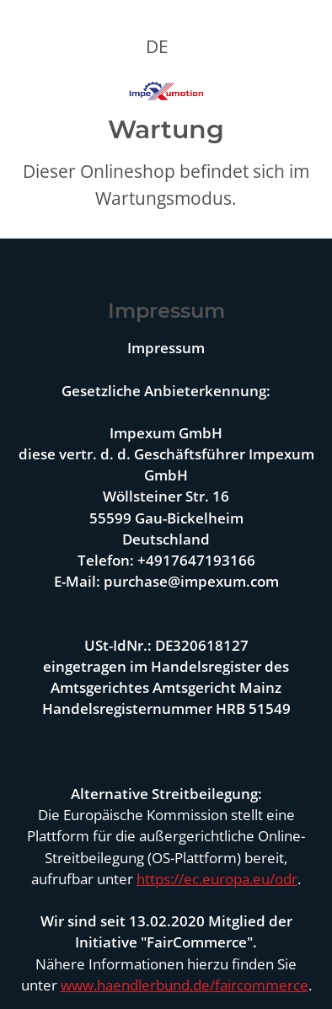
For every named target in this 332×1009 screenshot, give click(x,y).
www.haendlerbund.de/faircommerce (184, 985)
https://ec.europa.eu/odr (217, 878)
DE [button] (157, 46)
